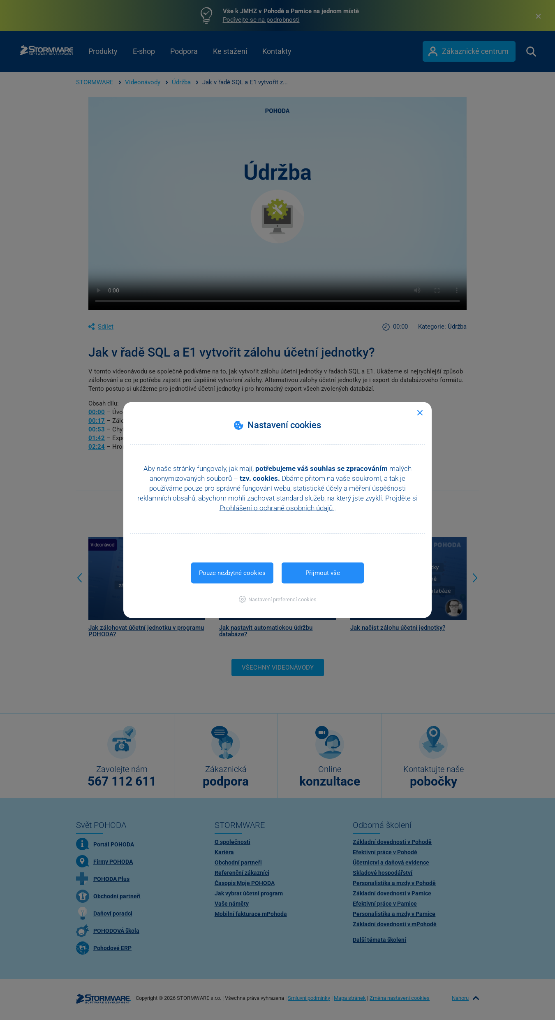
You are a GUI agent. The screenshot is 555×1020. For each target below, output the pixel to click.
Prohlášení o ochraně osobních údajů (277, 508)
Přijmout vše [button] (322, 573)
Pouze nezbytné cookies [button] (232, 573)
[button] (278, 599)
